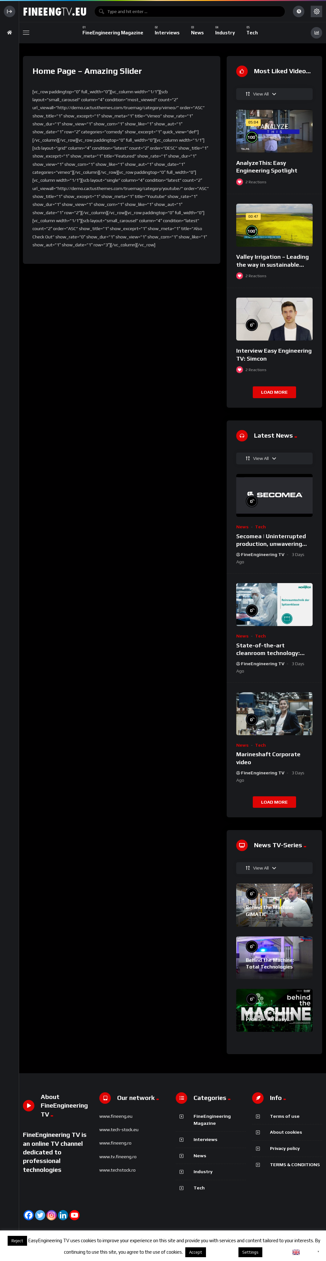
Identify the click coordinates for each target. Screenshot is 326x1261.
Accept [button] (195, 1252)
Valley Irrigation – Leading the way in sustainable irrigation (272, 264)
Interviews (205, 1139)
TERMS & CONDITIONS (295, 1164)
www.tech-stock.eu (118, 1129)
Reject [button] (17, 1240)
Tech (260, 526)
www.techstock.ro (117, 1170)
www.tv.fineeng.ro (118, 1156)
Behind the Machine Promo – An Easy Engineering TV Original (274, 1019)
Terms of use (285, 1116)
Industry (203, 1171)
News (242, 526)
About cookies (286, 1132)
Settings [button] (250, 1252)
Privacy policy (285, 1148)
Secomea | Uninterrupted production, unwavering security (271, 544)
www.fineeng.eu (115, 1116)
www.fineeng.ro (115, 1142)
